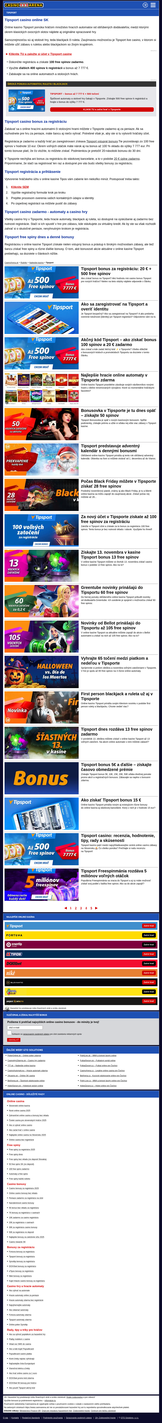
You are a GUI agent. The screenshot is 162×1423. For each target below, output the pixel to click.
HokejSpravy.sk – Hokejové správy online (25, 988)
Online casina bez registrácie (21, 1140)
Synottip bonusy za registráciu (22, 1261)
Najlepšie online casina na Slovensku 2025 (27, 1135)
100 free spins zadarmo (19, 1169)
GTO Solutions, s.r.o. (130, 1418)
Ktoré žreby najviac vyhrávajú (21, 1359)
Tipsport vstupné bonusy (102, 141)
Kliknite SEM (20, 187)
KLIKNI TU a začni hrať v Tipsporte (102, 109)
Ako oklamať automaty (18, 1310)
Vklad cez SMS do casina (20, 1344)
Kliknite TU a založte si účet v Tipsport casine (40, 54)
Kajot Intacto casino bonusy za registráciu (27, 1281)
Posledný (96, 908)
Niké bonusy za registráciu (20, 1276)
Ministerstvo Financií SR (30, 1411)
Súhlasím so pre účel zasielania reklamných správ (47, 936)
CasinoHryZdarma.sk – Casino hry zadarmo (26, 962)
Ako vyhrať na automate (19, 1290)
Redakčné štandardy (31, 1418)
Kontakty (15, 1418)
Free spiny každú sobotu (19, 1179)
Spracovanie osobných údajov (79, 1418)
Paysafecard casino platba (20, 1354)
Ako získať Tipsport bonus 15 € (111, 800)
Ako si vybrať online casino (20, 1125)
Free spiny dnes (16, 1154)
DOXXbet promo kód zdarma (21, 1378)
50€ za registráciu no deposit (21, 1232)
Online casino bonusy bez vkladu (23, 1193)
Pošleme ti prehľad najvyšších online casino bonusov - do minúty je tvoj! (53, 923)
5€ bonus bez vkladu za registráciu (24, 1208)
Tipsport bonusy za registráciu (22, 1256)
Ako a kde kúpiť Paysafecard (21, 1349)
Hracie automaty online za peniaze (24, 1295)
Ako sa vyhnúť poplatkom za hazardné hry (27, 1334)
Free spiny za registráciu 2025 (22, 1149)
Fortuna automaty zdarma (20, 1315)
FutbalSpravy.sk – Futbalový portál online (97, 962)
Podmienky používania (53, 1418)
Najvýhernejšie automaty (19, 1305)
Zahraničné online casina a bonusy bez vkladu (29, 1115)
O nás (5, 1418)
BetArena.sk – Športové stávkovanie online (26, 983)
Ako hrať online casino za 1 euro (23, 1373)
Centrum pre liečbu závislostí (103, 1411)
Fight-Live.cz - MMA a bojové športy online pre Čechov (103, 983)
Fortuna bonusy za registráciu (22, 1252)
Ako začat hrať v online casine (22, 1130)
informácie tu (50, 1400)
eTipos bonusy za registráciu (21, 1271)
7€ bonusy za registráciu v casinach (24, 1213)
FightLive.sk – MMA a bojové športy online (98, 957)
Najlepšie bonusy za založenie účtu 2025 (26, 1237)
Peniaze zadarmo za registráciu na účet (26, 1198)
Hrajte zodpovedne (74, 1397)
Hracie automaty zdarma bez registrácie (26, 1300)
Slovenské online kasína (19, 1106)
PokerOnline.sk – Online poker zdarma (24, 957)
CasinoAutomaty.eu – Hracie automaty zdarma (28, 972)
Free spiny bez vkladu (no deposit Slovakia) (28, 1159)
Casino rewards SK (17, 1242)
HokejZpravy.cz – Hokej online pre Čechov (98, 988)
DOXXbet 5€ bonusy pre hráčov (22, 1383)
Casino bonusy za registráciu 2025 (24, 1188)
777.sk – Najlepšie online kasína (21, 967)
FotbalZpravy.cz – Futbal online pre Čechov (98, 967)
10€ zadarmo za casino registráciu (24, 1217)
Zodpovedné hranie (81, 1411)
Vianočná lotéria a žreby (19, 1368)
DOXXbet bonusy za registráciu (22, 1266)
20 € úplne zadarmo (127, 158)
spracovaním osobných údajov (36, 936)
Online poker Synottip (18, 1324)
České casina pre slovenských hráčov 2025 (27, 1120)
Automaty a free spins (18, 1174)
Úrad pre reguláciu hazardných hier (57, 1411)
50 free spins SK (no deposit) (21, 1164)
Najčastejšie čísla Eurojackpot (22, 1363)
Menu (153, 5)
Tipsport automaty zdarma (20, 1320)
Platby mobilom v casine (19, 1339)
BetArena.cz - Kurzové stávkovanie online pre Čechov (103, 977)
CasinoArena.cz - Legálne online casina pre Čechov (102, 972)
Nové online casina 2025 (19, 1110)
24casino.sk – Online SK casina (21, 977)
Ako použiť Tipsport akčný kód (22, 1388)
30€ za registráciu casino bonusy (23, 1227)
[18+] (145, 5)
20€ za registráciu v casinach (21, 1222)
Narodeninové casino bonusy (21, 1203)
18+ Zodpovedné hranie (105, 1418)
